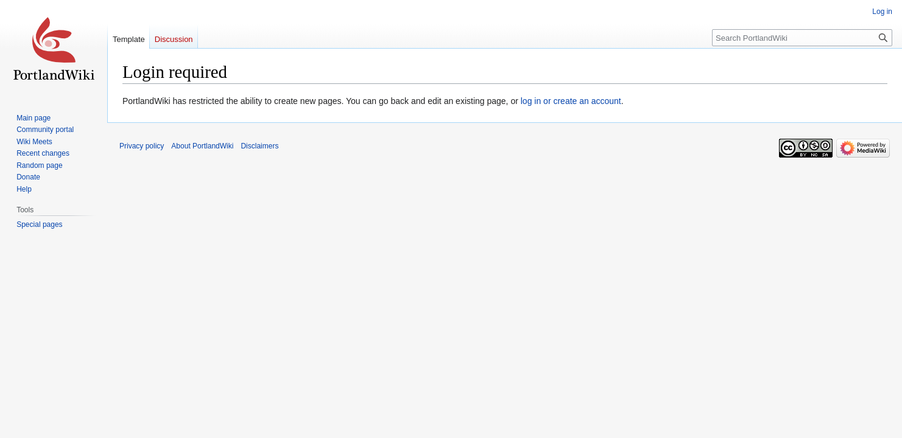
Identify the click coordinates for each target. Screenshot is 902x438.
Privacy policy (141, 146)
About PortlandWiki (202, 146)
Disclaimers (259, 146)
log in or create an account (571, 101)
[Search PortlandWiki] (802, 37)
